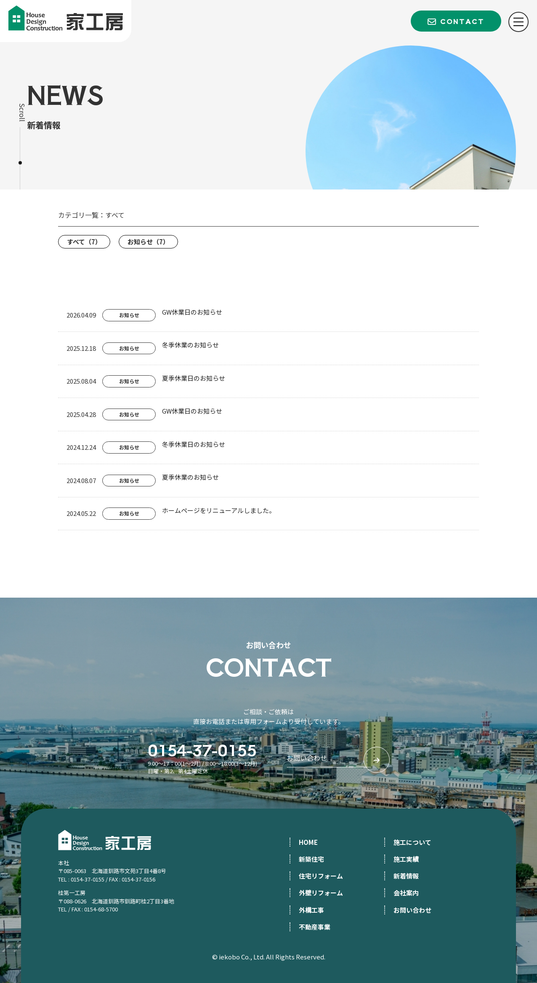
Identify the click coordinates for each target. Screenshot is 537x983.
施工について (412, 842)
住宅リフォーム (321, 875)
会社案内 (406, 892)
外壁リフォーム (321, 892)
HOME (308, 842)
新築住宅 (311, 859)
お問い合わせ (412, 910)
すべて (84, 241)
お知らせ (148, 241)
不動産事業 (314, 926)
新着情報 (406, 875)
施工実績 (406, 859)
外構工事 (311, 910)
